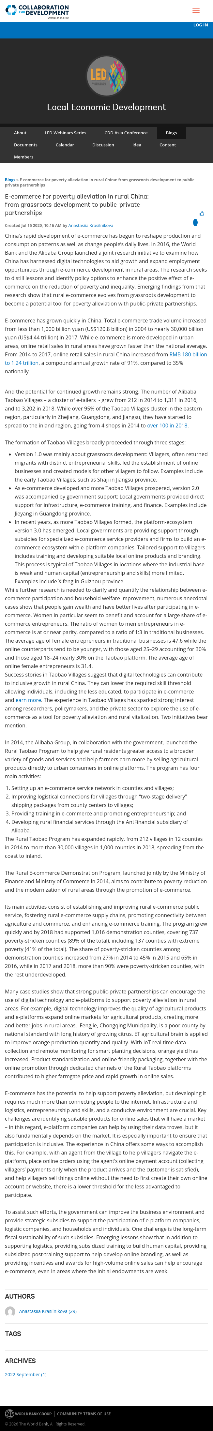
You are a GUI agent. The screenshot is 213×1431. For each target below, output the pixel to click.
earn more (28, 700)
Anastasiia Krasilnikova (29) (48, 1311)
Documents (26, 145)
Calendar (65, 145)
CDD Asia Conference (126, 133)
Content (168, 145)
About (20, 133)
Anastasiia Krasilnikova (90, 225)
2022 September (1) (26, 1374)
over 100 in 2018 (167, 425)
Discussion (103, 145)
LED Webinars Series (65, 133)
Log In (200, 25)
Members (23, 157)
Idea (136, 145)
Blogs (171, 133)
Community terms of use (84, 1414)
